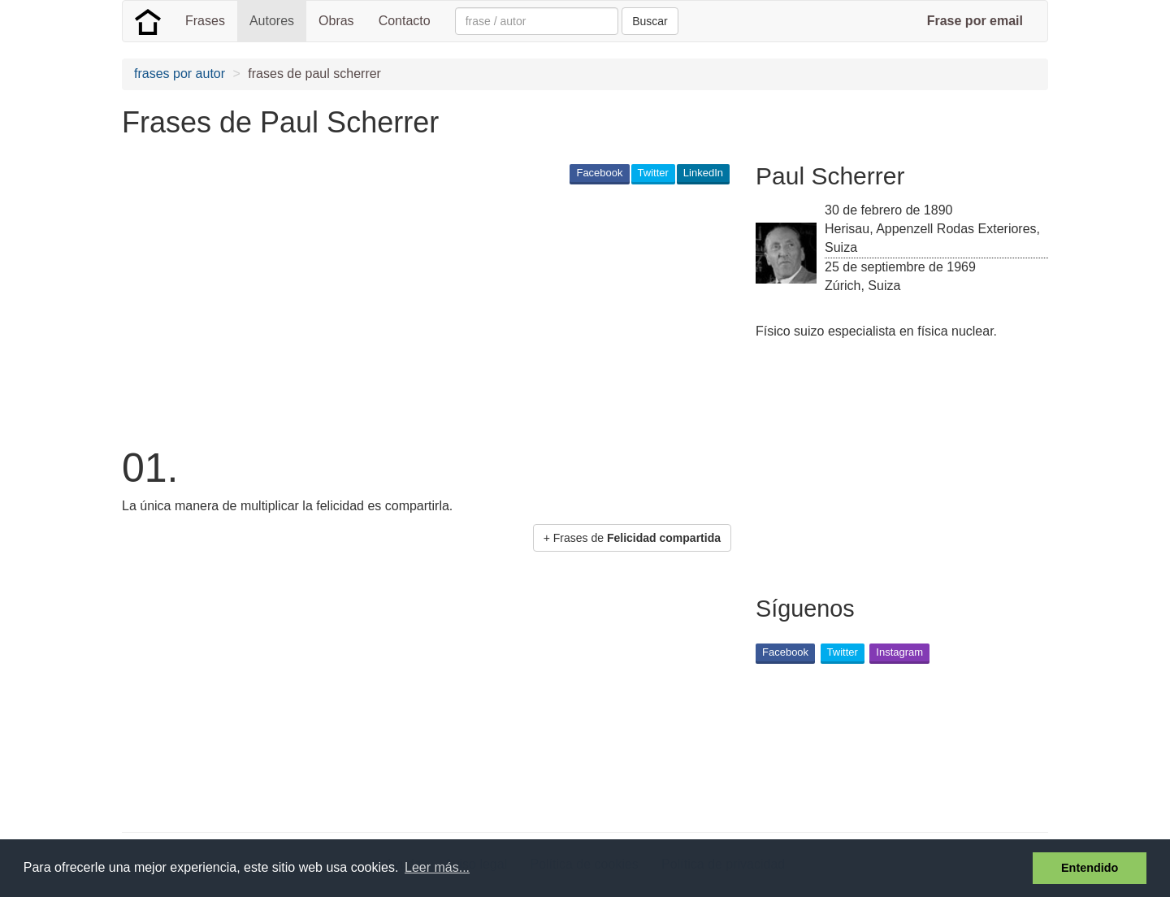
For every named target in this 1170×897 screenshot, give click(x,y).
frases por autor (179, 73)
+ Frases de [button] (632, 537)
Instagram (899, 652)
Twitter (653, 173)
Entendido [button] (1089, 867)
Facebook (599, 173)
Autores (271, 21)
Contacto (405, 21)
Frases (205, 21)
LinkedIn (703, 173)
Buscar (650, 21)
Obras (336, 21)
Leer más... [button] (437, 867)
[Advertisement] (417, 313)
